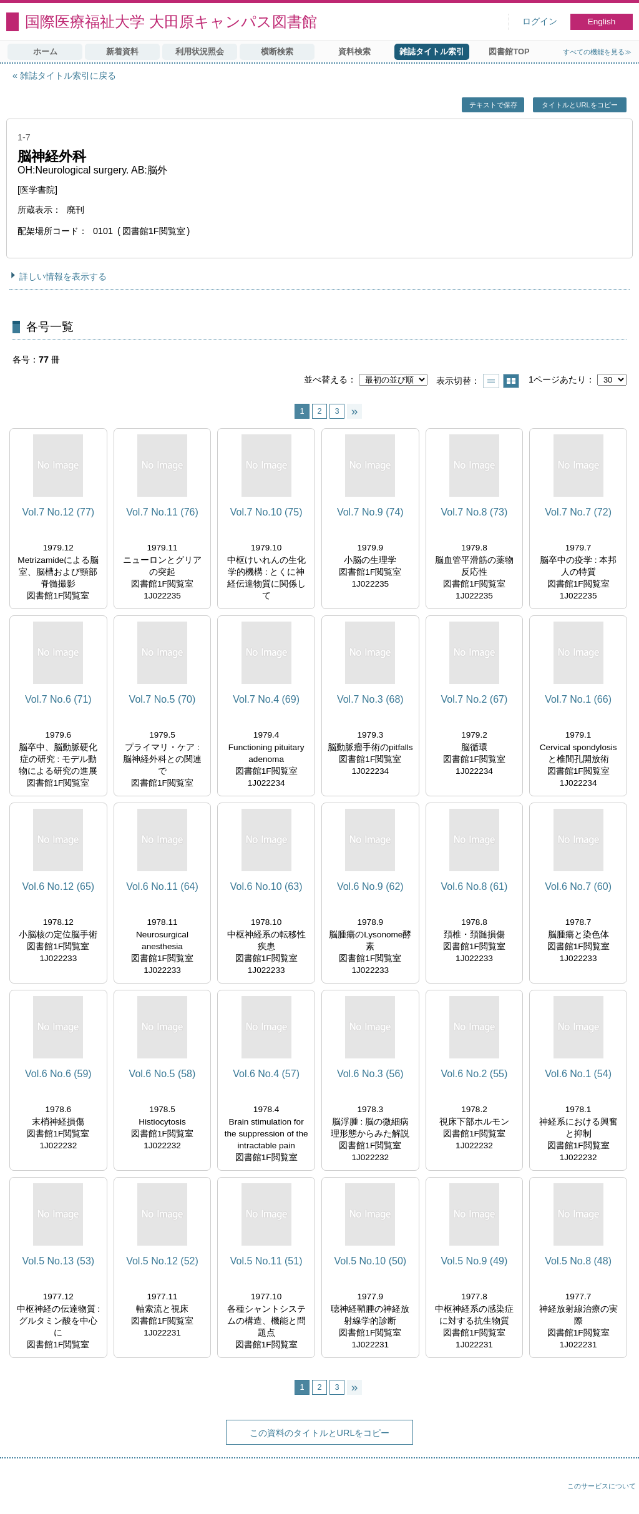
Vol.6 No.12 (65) (58, 886)
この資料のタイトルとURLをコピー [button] (320, 1433)
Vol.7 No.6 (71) (58, 699)
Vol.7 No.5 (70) (162, 699)
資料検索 (354, 51)
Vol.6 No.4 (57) (266, 1073)
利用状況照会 (199, 51)
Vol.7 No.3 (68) (370, 699)
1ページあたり (557, 379)
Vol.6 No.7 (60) (578, 886)
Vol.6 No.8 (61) (474, 886)
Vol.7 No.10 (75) (266, 512)
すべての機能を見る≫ (597, 52)
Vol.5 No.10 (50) (370, 1261)
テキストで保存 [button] (493, 105)
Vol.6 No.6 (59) (58, 1073)
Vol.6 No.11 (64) (162, 886)
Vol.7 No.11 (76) (162, 512)
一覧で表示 (491, 381)
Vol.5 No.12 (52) (162, 1261)
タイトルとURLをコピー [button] (579, 105)
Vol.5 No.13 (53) (58, 1261)
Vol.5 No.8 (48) (578, 1261)
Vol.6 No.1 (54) (578, 1073)
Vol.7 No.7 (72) (578, 512)
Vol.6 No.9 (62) (370, 886)
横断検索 (277, 51)
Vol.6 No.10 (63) (266, 886)
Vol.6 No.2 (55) (474, 1073)
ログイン (539, 21)
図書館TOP (509, 51)
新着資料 (122, 51)
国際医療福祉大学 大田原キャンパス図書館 (171, 21)
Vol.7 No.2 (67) (474, 699)
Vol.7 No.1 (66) (578, 699)
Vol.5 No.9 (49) (474, 1261)
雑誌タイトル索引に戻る (68, 76)
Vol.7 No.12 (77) (58, 512)
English (602, 21)
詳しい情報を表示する (63, 276)
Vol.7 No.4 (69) (266, 699)
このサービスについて (601, 1486)
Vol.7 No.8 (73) (474, 512)
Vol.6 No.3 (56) (370, 1073)
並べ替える (326, 379)
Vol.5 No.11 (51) (266, 1261)
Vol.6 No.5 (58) (162, 1073)
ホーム (45, 51)
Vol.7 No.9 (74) (370, 512)
